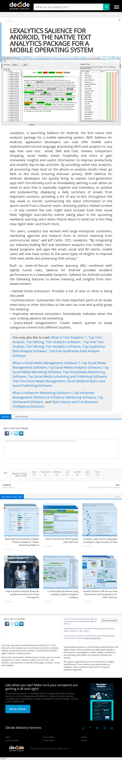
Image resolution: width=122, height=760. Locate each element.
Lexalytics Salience (102, 487)
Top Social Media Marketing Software (61, 369)
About (7, 737)
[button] (7, 433)
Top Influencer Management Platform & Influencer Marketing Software (54, 394)
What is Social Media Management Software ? (46, 363)
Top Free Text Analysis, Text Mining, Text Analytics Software (58, 344)
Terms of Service (12, 740)
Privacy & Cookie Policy (92, 638)
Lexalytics (90, 487)
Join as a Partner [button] (17, 709)
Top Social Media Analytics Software (74, 367)
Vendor (84, 740)
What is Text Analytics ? (69, 337)
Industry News (8, 487)
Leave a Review (21, 416)
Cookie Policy (48, 740)
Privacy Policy (48, 737)
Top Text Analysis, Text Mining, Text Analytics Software (57, 339)
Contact (84, 737)
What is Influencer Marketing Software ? (42, 392)
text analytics (114, 487)
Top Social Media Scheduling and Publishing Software (67, 376)
